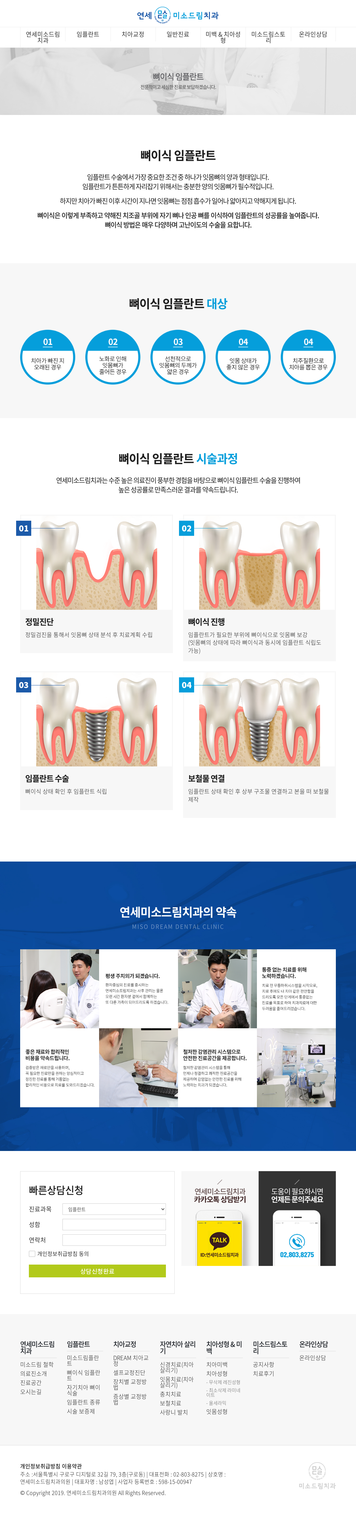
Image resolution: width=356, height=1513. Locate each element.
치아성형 (217, 1373)
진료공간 (31, 1382)
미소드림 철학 (37, 1364)
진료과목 (40, 1209)
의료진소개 (33, 1373)
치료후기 (263, 1373)
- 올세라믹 (216, 1402)
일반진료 (178, 34)
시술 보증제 (81, 1411)
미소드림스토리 (268, 37)
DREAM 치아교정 (131, 1360)
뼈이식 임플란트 (83, 1375)
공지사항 (263, 1364)
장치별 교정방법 (130, 1384)
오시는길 (31, 1391)
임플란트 (88, 34)
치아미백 (217, 1364)
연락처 (37, 1240)
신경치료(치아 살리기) (177, 1367)
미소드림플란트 (83, 1360)
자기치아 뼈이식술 (83, 1390)
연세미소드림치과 (43, 37)
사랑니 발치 (174, 1412)
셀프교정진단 (129, 1372)
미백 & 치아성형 (223, 37)
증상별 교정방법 (130, 1399)
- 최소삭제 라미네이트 (223, 1392)
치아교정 (133, 34)
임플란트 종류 (83, 1402)
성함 (34, 1225)
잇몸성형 (217, 1411)
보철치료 (170, 1403)
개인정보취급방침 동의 (63, 1253)
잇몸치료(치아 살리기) (177, 1382)
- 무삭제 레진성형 (223, 1382)
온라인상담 (313, 34)
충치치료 (170, 1394)
